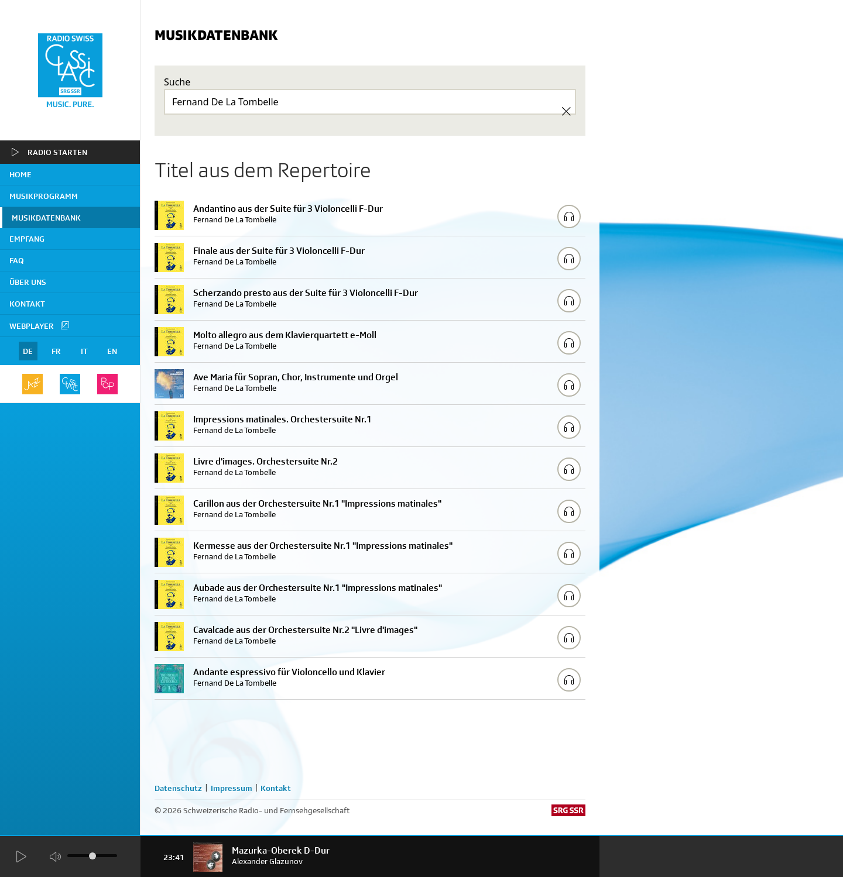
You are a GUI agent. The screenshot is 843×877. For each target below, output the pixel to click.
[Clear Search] (566, 111)
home (20, 174)
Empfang (26, 238)
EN (112, 351)
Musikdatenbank (46, 217)
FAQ (16, 260)
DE (28, 351)
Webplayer (39, 325)
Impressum (231, 788)
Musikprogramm (43, 196)
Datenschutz (178, 788)
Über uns (27, 282)
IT (84, 351)
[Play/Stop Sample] (569, 216)
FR (56, 351)
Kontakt (27, 303)
